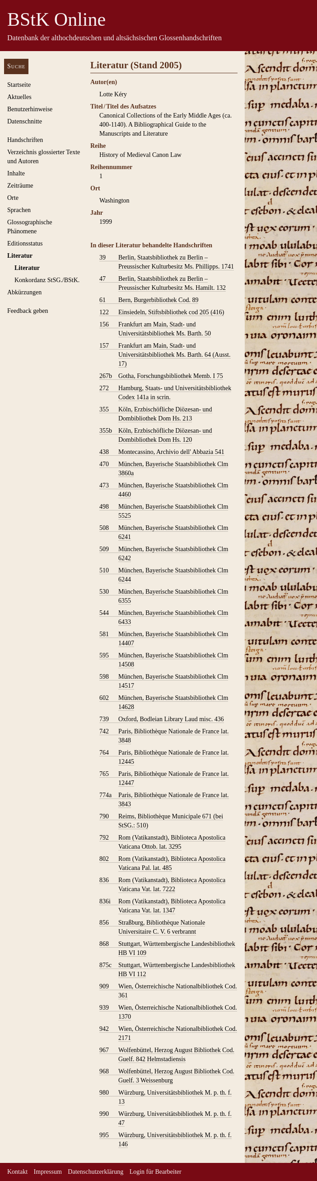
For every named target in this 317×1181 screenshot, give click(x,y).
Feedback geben (27, 310)
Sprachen (19, 210)
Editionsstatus (25, 243)
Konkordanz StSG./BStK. (46, 280)
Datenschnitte (24, 121)
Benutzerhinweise (29, 109)
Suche (16, 66)
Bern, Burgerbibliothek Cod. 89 (148, 300)
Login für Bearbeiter (156, 1171)
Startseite (19, 84)
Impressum (48, 1171)
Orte (13, 197)
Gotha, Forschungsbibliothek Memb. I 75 (161, 376)
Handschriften (25, 140)
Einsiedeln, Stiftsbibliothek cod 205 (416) (161, 312)
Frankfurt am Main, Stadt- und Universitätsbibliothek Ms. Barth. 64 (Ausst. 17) (165, 354)
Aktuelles (19, 97)
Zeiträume (20, 185)
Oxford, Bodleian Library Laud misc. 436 (161, 719)
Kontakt (17, 1171)
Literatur (20, 255)
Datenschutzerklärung (95, 1171)
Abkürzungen (24, 292)
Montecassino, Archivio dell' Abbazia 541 (161, 452)
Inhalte (16, 173)
